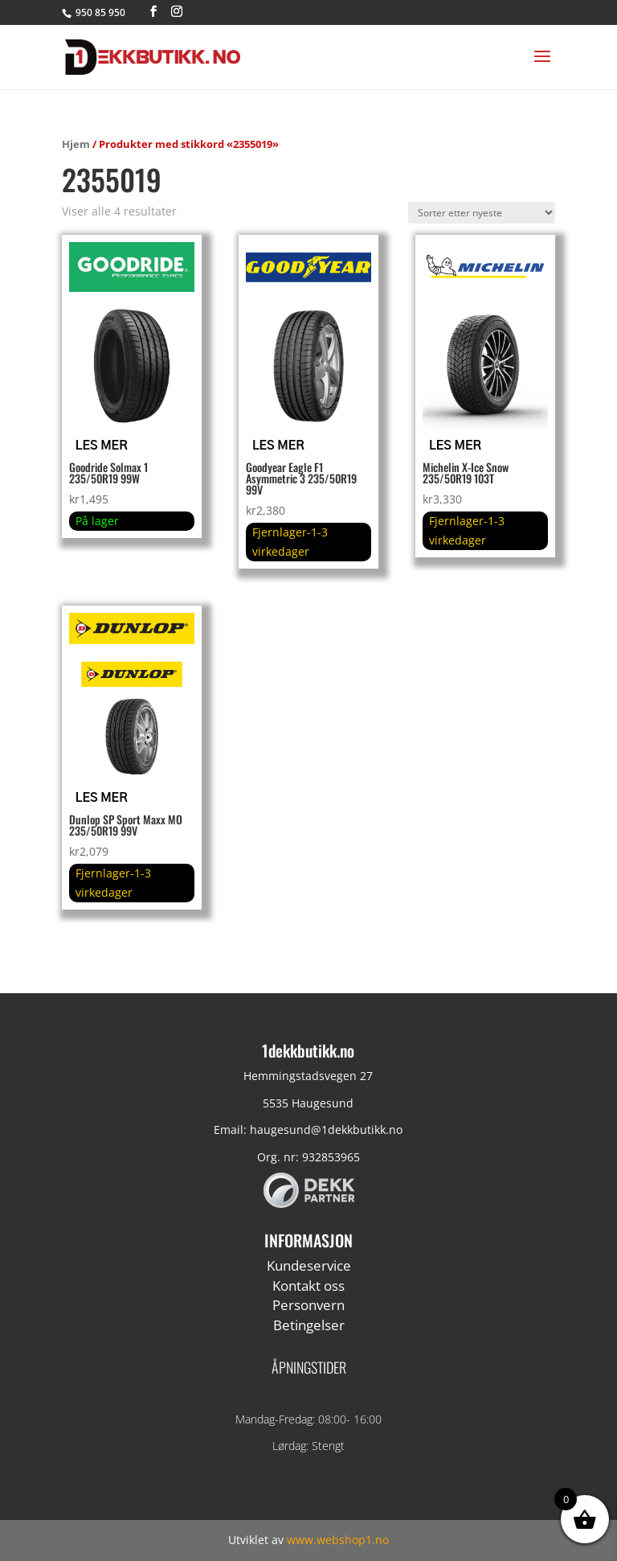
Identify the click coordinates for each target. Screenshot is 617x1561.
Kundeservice (309, 1265)
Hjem (76, 144)
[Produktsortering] (481, 213)
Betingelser (309, 1325)
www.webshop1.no (338, 1539)
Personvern (308, 1305)
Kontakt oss (308, 1285)
